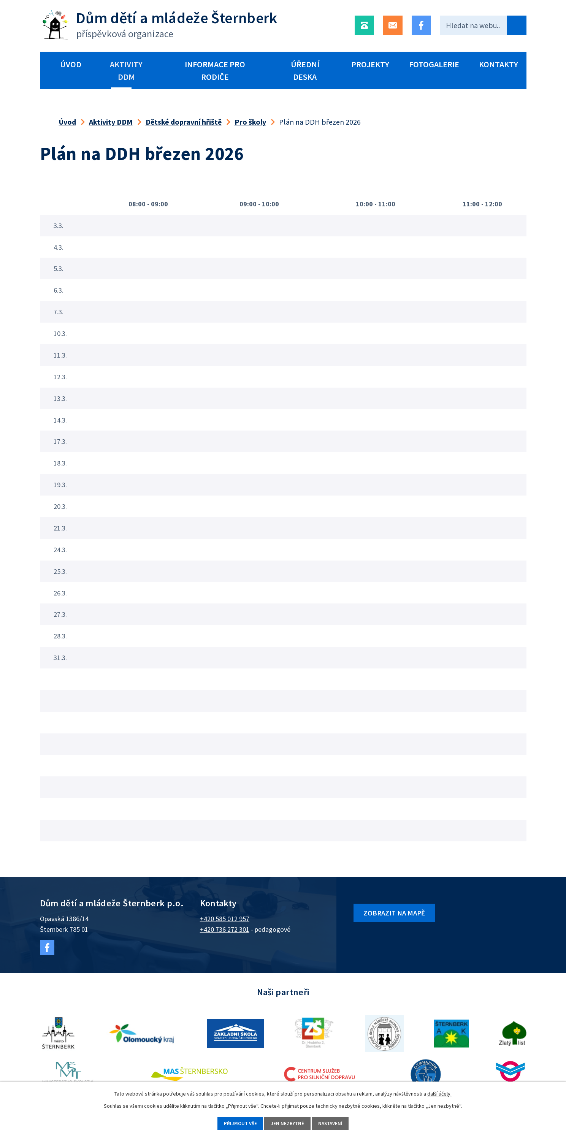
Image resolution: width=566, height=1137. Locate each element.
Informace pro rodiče (215, 70)
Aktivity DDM (126, 70)
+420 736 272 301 (224, 929)
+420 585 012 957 (224, 918)
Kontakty (498, 64)
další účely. (439, 1092)
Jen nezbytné (287, 1123)
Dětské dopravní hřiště (184, 122)
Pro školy (250, 122)
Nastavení (335, 1123)
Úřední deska (305, 70)
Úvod (70, 64)
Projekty (370, 64)
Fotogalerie (434, 64)
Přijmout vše (236, 1123)
